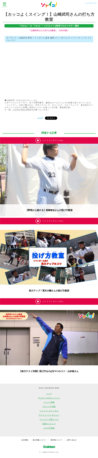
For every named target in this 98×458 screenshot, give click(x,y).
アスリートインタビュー (49, 415)
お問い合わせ (72, 440)
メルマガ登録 (49, 428)
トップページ (91, 3)
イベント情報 (49, 402)
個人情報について (39, 440)
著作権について (56, 440)
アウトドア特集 (49, 406)
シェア (40, 118)
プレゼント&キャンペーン (49, 398)
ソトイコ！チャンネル (48, 411)
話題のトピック (49, 424)
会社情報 (24, 440)
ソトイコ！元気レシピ (48, 419)
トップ (49, 394)
